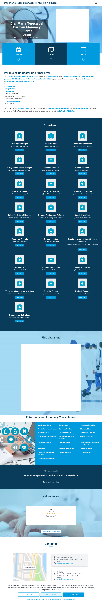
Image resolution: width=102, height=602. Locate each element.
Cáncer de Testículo (65, 433)
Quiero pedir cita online (51, 482)
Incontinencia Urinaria (87, 433)
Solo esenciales (51, 594)
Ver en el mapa (30, 567)
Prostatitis (41, 449)
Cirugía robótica (64, 443)
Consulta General (65, 452)
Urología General (85, 452)
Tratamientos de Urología (46, 459)
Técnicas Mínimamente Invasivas (46, 454)
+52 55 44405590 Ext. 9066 (65, 563)
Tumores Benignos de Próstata (66, 438)
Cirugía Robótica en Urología (47, 429)
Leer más (20, 150)
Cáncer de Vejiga (43, 433)
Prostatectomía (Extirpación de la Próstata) (89, 444)
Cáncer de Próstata (65, 429)
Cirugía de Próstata (44, 443)
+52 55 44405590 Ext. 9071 (65, 579)
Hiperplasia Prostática (87, 425)
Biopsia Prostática (86, 436)
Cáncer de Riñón (85, 429)
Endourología (63, 425)
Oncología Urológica (44, 425)
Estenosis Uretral (86, 449)
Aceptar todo (73, 594)
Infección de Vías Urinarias (47, 436)
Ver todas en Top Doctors (50, 531)
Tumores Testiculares (66, 449)
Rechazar (29, 594)
